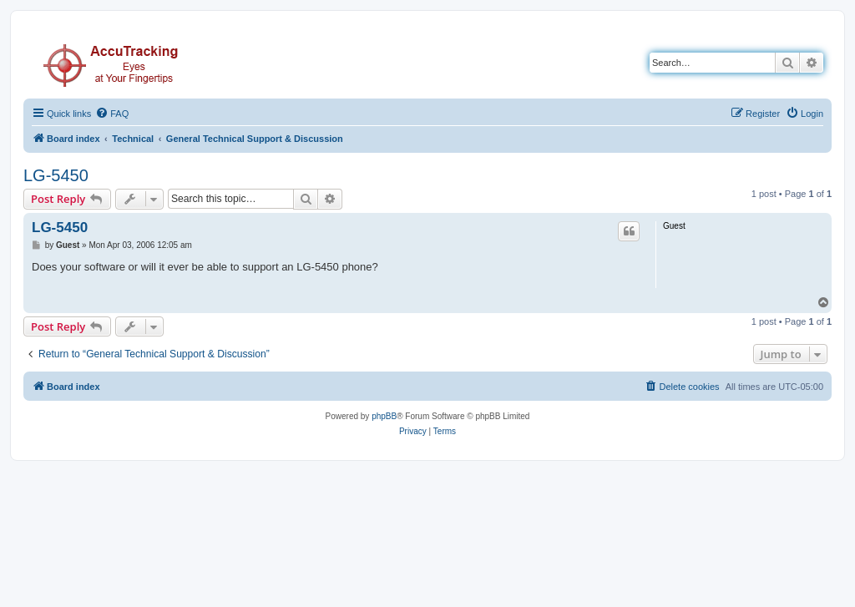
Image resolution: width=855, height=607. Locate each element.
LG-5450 (56, 175)
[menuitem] (112, 114)
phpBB (384, 416)
